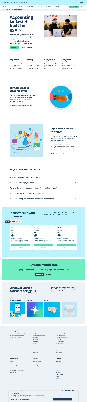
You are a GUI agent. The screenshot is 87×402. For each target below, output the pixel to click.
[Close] (76, 393)
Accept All (62, 399)
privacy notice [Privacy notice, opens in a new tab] (42, 396)
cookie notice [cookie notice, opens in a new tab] (35, 396)
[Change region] (69, 390)
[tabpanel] (43, 238)
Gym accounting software (17, 9)
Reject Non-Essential (62, 395)
